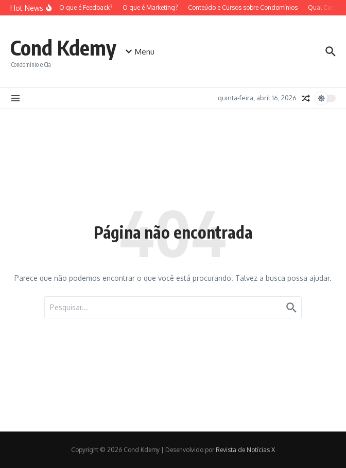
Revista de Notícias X (245, 450)
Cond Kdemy (63, 47)
